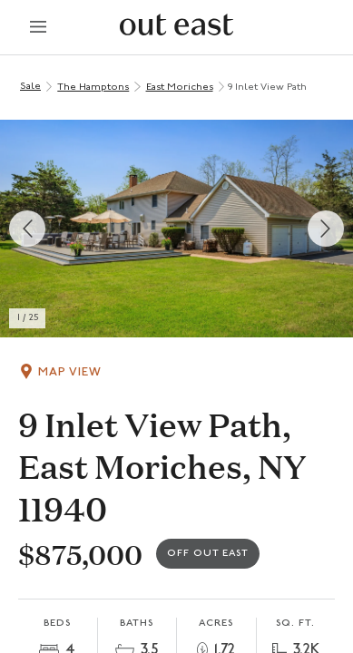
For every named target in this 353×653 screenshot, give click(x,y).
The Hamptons (93, 88)
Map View (70, 372)
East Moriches (179, 88)
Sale (30, 87)
